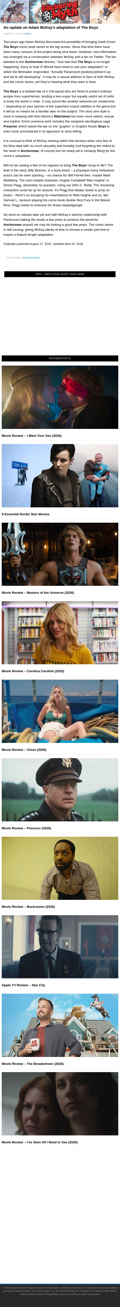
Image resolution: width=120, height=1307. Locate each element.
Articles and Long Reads (67, 1190)
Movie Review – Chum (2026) (24, 750)
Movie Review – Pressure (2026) (26, 828)
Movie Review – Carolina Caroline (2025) (33, 671)
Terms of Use (35, 1294)
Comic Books (67, 1225)
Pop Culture (66, 1208)
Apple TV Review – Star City (23, 985)
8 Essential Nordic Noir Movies (26, 514)
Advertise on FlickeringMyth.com (67, 1260)
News (67, 1173)
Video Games (67, 1231)
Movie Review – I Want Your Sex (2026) (32, 436)
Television (67, 1219)
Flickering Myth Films (67, 1243)
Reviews (67, 1179)
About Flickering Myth (67, 1254)
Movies (67, 1213)
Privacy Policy (52, 1294)
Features (67, 1185)
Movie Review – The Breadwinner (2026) (33, 1064)
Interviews (66, 1196)
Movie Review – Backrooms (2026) (28, 906)
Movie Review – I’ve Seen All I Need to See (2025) (40, 1142)
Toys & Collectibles (66, 1237)
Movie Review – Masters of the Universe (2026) (38, 592)
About (67, 1249)
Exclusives (67, 1202)
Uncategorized (31, 258)
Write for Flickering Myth (66, 1266)
